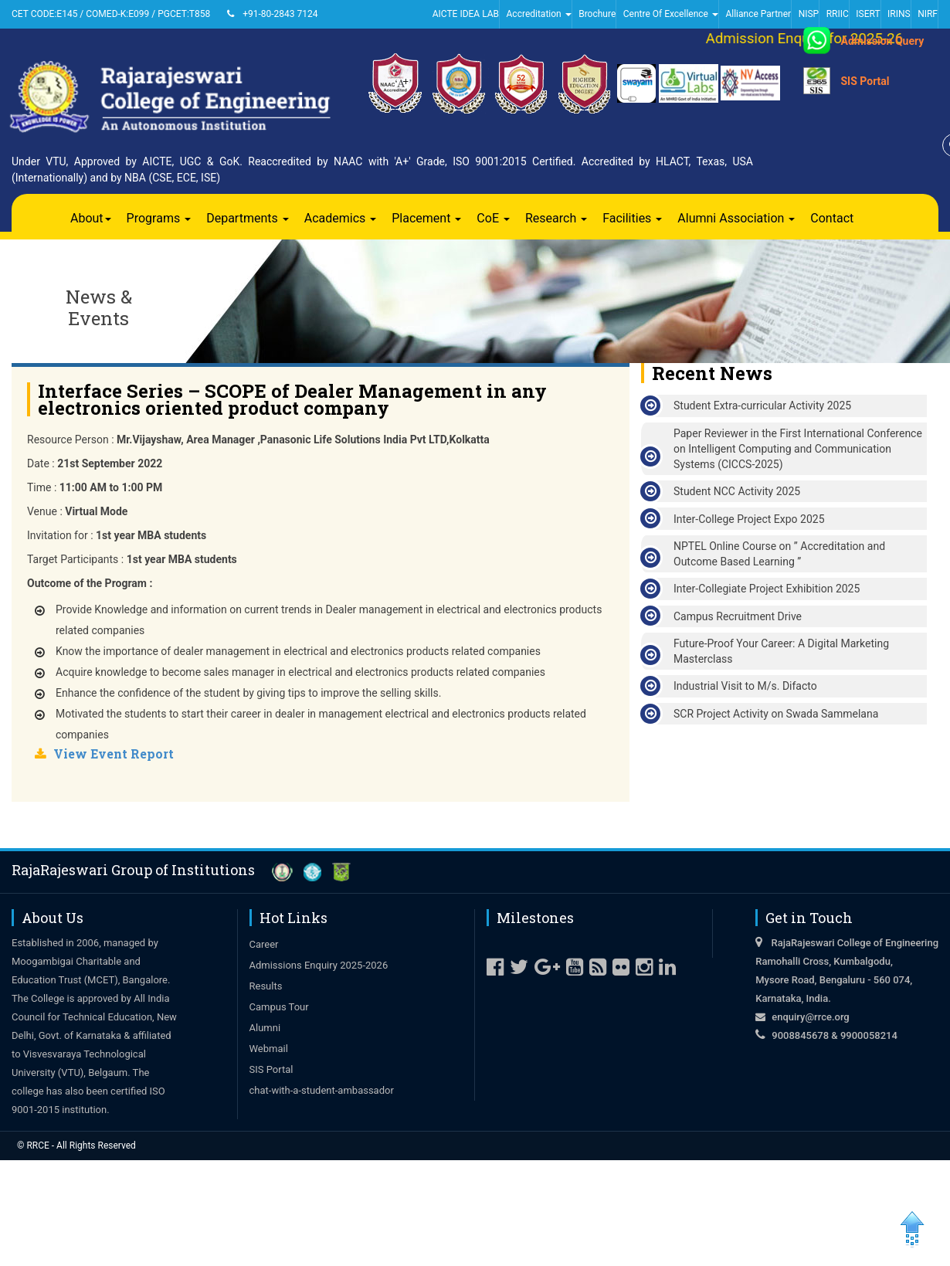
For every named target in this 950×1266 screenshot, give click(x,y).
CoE (493, 218)
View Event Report (113, 753)
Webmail (268, 1048)
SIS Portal (864, 81)
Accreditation (539, 13)
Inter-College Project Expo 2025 (749, 519)
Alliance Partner (758, 13)
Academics (340, 218)
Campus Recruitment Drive (737, 616)
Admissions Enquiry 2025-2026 (318, 965)
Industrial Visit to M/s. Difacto (745, 686)
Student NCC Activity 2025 (736, 491)
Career (264, 944)
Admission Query (882, 41)
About (90, 218)
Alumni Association (736, 218)
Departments (247, 218)
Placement (426, 218)
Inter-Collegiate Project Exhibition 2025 (766, 588)
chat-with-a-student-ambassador (321, 1090)
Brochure (597, 13)
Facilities (632, 218)
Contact (831, 218)
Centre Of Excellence (670, 13)
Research (556, 218)
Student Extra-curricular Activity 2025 (762, 405)
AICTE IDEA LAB (466, 13)
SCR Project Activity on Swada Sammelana (775, 714)
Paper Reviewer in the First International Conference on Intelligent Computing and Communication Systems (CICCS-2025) (797, 448)
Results (266, 986)
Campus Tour (279, 1007)
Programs (159, 218)
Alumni (265, 1028)
